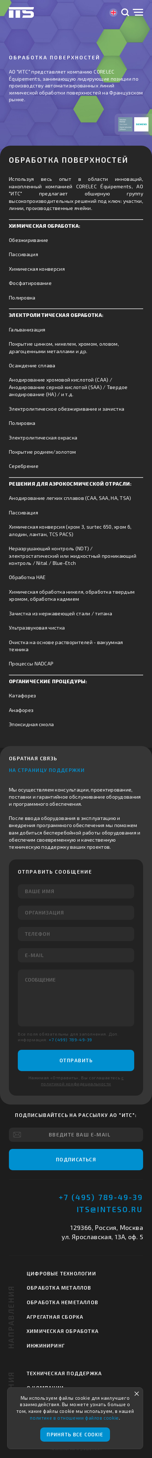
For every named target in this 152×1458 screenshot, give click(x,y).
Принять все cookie (75, 1434)
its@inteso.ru (110, 1209)
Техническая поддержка (64, 1373)
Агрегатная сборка (55, 1317)
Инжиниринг (46, 1346)
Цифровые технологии (61, 1273)
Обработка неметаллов (62, 1302)
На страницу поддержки (47, 770)
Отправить (76, 1060)
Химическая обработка (63, 1331)
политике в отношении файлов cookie (74, 1418)
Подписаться (76, 1159)
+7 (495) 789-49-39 (101, 1197)
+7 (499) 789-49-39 (70, 1039)
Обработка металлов (59, 1288)
